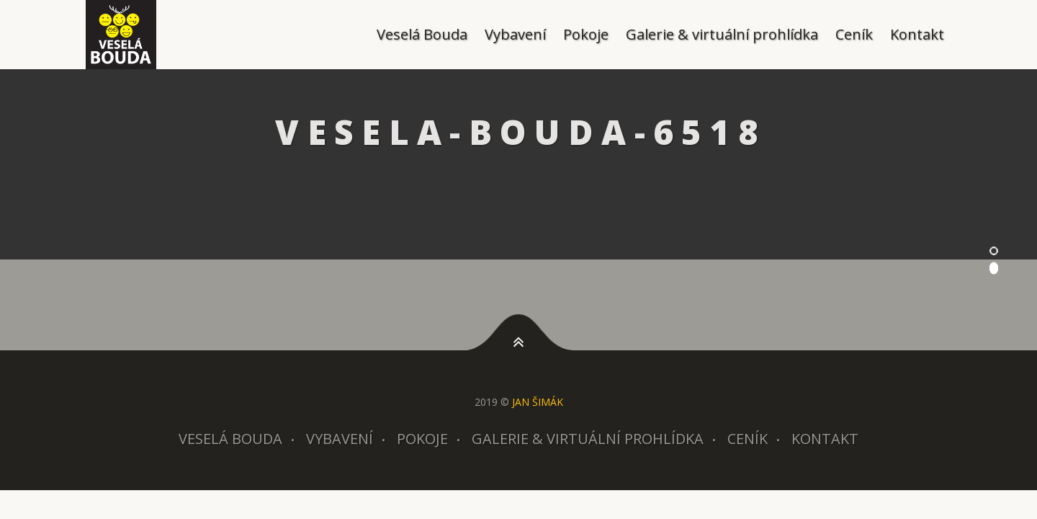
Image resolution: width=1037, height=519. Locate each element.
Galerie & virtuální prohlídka (722, 34)
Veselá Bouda (422, 34)
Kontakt (917, 34)
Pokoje (586, 34)
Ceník (854, 34)
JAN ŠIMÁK (537, 402)
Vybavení (515, 34)
